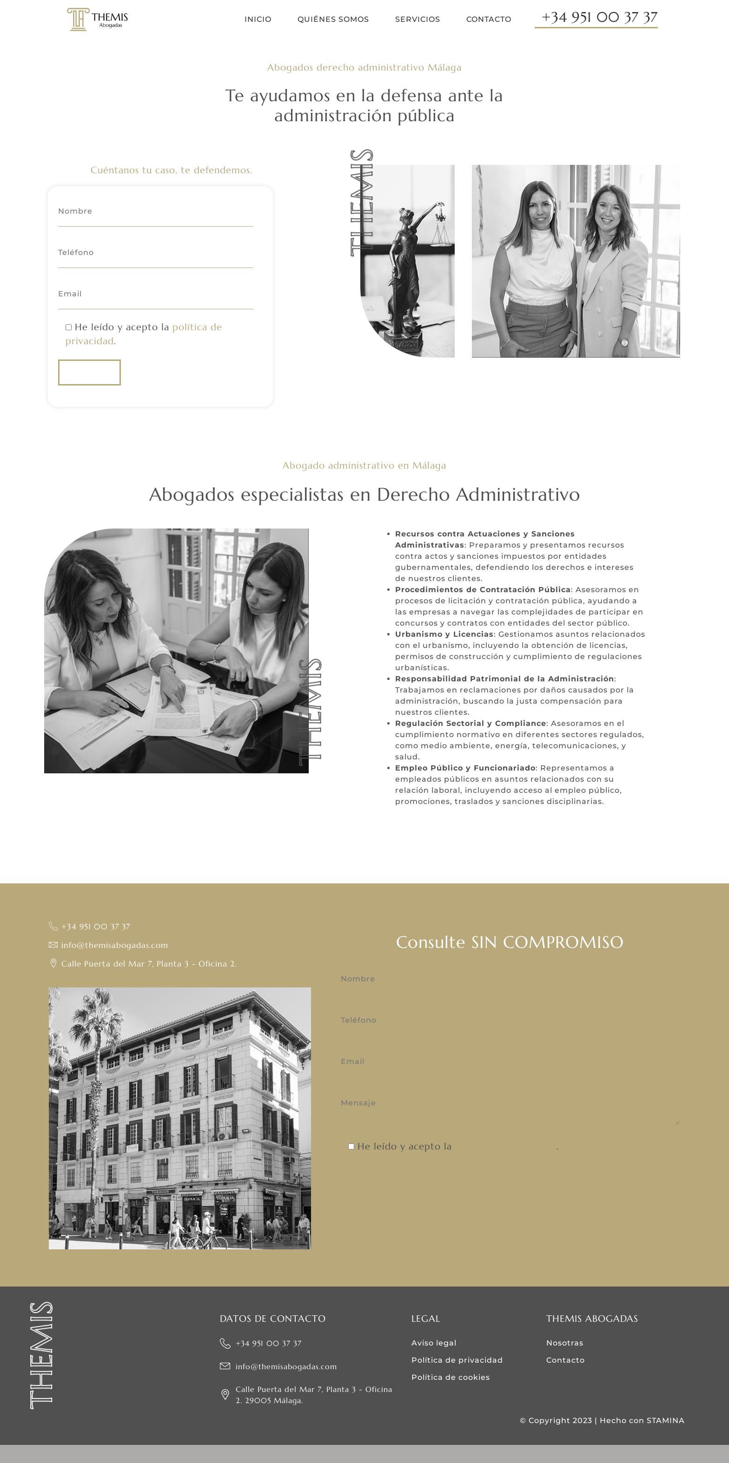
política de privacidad (506, 1167)
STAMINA (666, 1438)
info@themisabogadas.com (111, 963)
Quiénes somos (333, 19)
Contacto (488, 19)
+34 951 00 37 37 (600, 18)
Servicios (417, 19)
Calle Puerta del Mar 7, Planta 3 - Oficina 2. (145, 982)
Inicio (258, 19)
